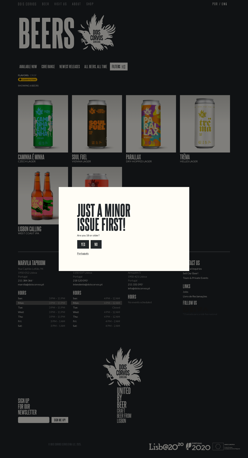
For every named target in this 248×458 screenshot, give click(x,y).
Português (83, 253)
